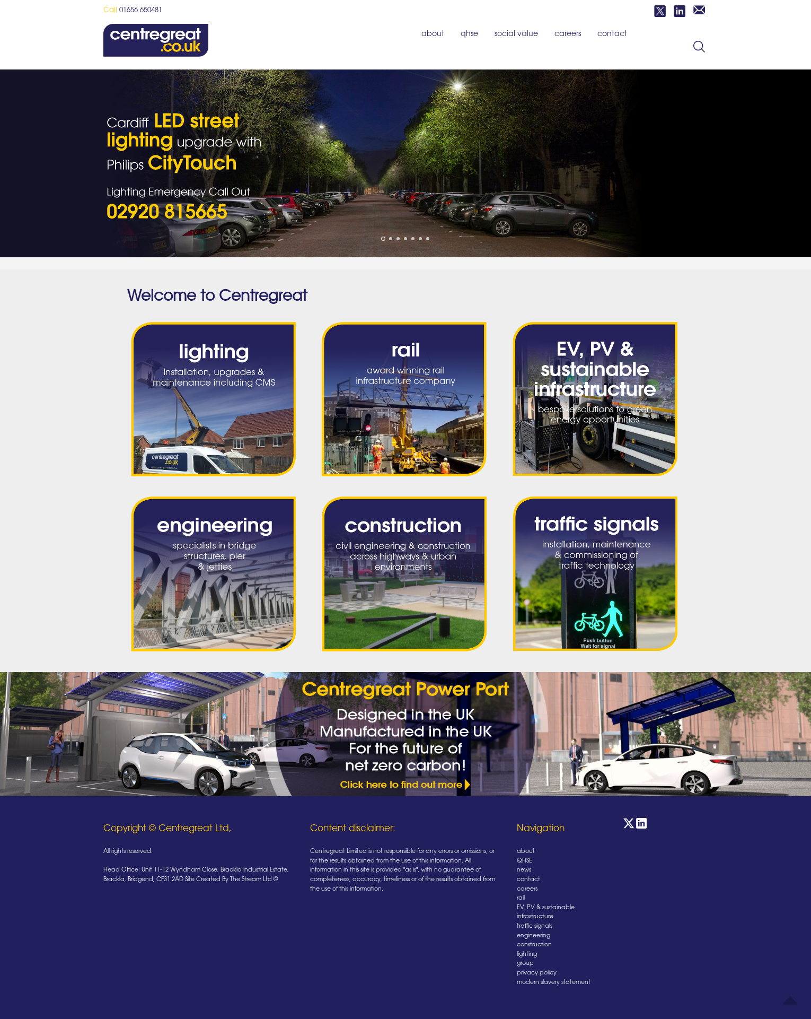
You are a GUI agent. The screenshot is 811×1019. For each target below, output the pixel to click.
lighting (527, 954)
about (432, 34)
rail (521, 898)
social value (516, 34)
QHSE (469, 34)
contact (612, 34)
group (525, 963)
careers (567, 34)
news (524, 870)
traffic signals (534, 926)
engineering (533, 936)
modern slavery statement (553, 983)
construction (534, 945)
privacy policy (537, 973)
